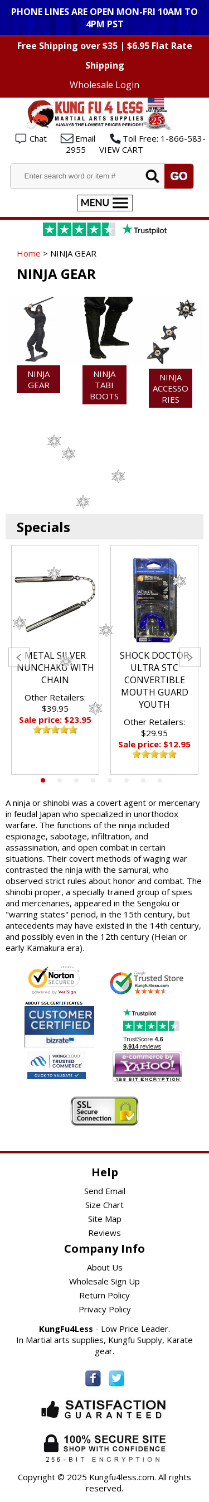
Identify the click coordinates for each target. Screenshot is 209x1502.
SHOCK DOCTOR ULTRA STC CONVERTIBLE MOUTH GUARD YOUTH (154, 680)
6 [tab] (126, 780)
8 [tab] (160, 780)
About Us (105, 1267)
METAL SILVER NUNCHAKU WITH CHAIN (55, 667)
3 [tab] (76, 780)
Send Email (104, 1190)
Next (190, 657)
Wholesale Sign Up (104, 1281)
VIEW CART (121, 149)
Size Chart (104, 1204)
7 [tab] (143, 780)
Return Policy (104, 1295)
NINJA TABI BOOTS (104, 385)
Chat (38, 138)
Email (85, 138)
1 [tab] (43, 780)
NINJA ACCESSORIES (170, 388)
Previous (19, 657)
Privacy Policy (105, 1309)
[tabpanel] (55, 660)
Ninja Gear (38, 379)
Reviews (104, 1232)
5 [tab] (110, 780)
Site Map (104, 1218)
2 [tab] (59, 780)
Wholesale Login (104, 85)
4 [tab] (93, 780)
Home (29, 253)
